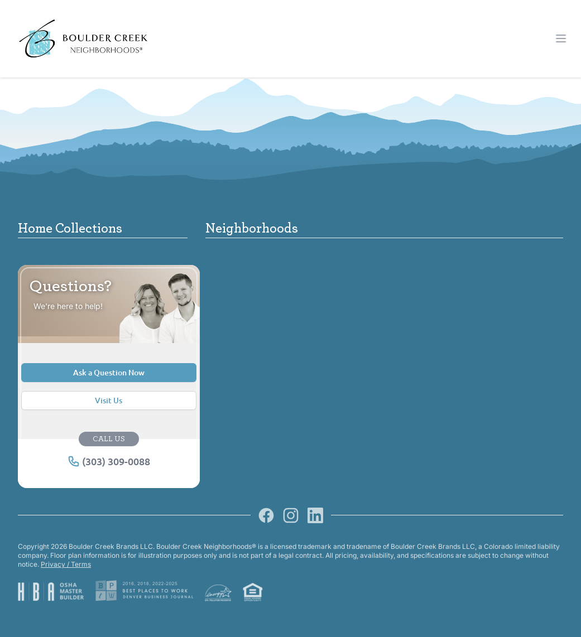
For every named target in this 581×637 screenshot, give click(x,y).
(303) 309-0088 (109, 461)
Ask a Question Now (109, 372)
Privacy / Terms (66, 564)
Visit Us (108, 400)
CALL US (109, 439)
